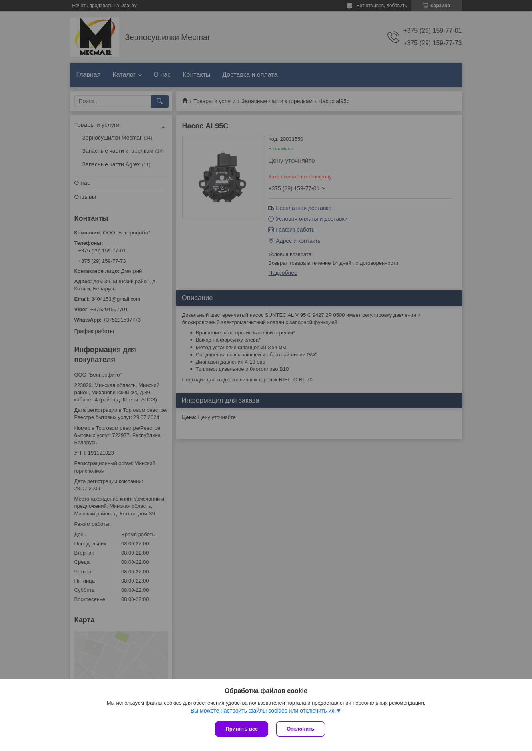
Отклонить (300, 729)
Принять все (241, 729)
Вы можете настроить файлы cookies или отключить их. (263, 710)
